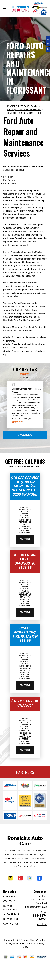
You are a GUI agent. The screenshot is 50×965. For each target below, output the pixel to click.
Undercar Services (19, 389)
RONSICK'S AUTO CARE (18, 106)
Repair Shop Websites (34, 940)
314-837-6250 (21, 851)
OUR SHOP (9, 896)
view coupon (25, 539)
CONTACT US (11, 923)
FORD (38, 113)
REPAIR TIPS (10, 919)
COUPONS (9, 901)
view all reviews (25, 434)
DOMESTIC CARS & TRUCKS (20, 113)
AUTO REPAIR (11, 914)
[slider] (25, 374)
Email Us (42, 924)
